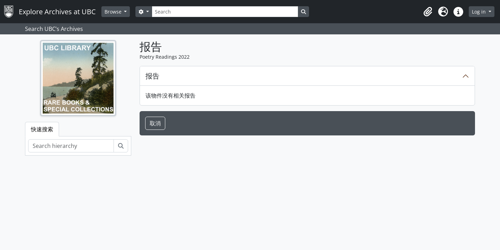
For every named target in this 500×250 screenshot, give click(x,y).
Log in (479, 11)
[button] (427, 11)
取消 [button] (155, 123)
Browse (114, 11)
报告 (152, 76)
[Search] (225, 11)
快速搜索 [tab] (42, 129)
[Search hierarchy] (71, 145)
